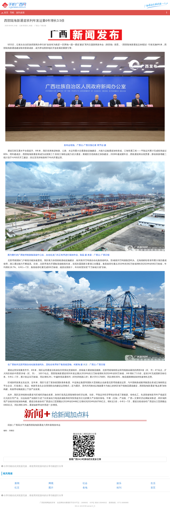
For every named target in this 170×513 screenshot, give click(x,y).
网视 (51, 483)
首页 (6, 12)
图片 (51, 487)
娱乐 (119, 483)
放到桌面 (20, 12)
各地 (85, 487)
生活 (153, 483)
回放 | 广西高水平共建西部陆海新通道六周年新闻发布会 (34, 425)
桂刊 (119, 487)
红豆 (17, 487)
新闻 (17, 483)
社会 (85, 483)
